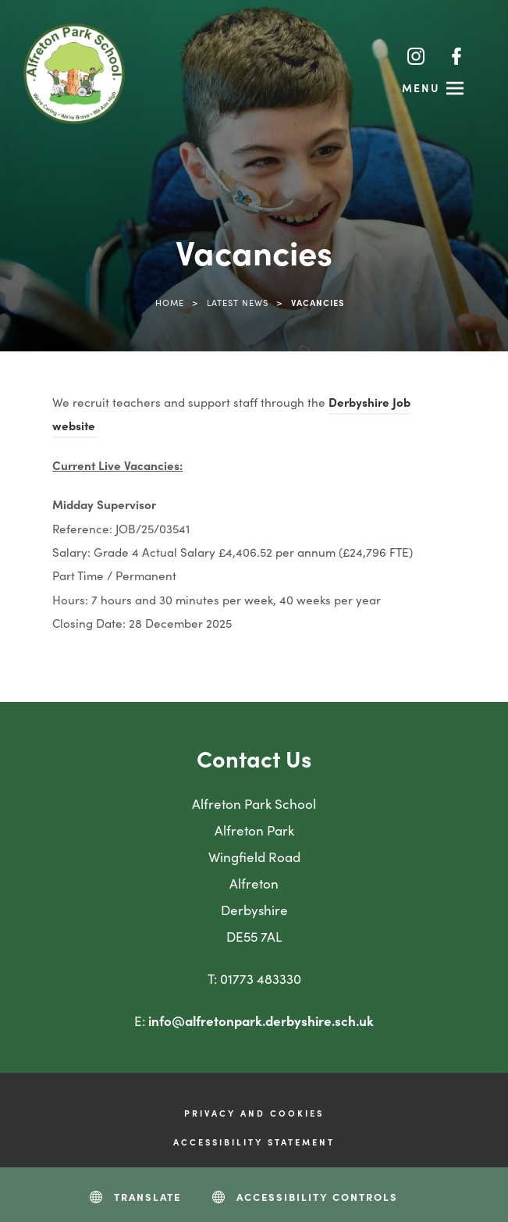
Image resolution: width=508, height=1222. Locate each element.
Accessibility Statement (254, 1141)
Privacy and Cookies (254, 1112)
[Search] (377, 55)
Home (169, 302)
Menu (421, 87)
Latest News (237, 302)
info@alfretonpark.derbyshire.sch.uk (261, 1020)
